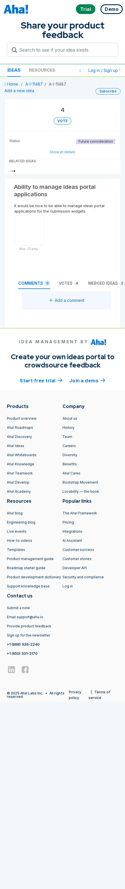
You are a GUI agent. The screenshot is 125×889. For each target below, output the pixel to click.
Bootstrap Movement (80, 482)
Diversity (69, 455)
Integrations (72, 531)
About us (69, 418)
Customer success (78, 549)
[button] (80, 70)
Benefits (69, 464)
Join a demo (87, 380)
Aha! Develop (18, 482)
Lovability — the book (80, 491)
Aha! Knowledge (20, 464)
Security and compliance (83, 577)
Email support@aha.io (25, 617)
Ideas (14, 70)
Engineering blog (21, 522)
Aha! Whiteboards (22, 455)
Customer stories (77, 559)
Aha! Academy (19, 491)
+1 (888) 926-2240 (23, 644)
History (68, 427)
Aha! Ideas (15, 446)
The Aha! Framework (79, 513)
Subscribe (108, 91)
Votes (69, 283)
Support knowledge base (28, 586)
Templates (16, 549)
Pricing (68, 522)
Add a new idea (19, 90)
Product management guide (30, 559)
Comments (34, 283)
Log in (67, 586)
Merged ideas (106, 283)
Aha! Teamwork (20, 473)
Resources (42, 70)
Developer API (74, 568)
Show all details (62, 152)
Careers (69, 446)
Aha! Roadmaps (20, 427)
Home (12, 84)
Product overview (22, 418)
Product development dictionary (34, 577)
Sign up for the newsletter (28, 635)
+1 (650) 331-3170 (22, 653)
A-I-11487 (34, 84)
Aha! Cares (71, 473)
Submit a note (18, 608)
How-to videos (19, 540)
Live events (17, 531)
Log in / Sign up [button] (104, 70)
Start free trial (41, 380)
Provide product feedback (29, 626)
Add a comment (66, 300)
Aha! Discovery (19, 437)
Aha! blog (15, 513)
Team (67, 437)
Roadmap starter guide (26, 568)
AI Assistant (72, 540)
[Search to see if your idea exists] (65, 50)
